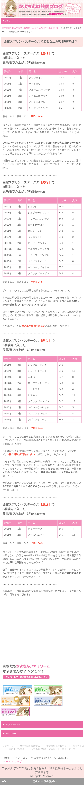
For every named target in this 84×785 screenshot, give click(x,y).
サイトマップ (68, 749)
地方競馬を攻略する (30, 746)
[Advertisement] (42, 630)
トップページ (6, 746)
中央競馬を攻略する (56, 746)
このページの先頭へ (45, 781)
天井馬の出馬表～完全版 (43, 749)
